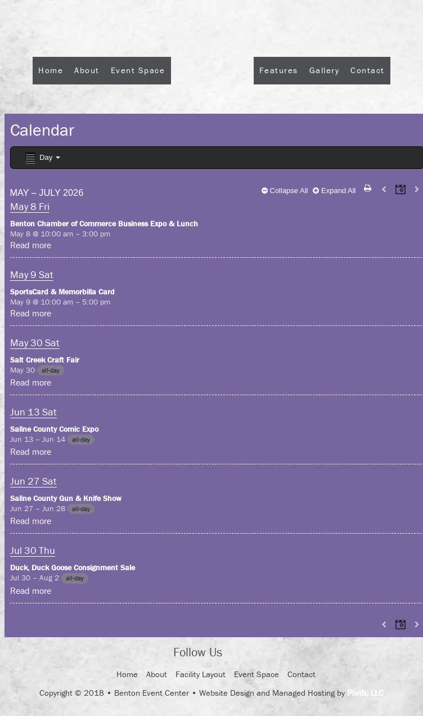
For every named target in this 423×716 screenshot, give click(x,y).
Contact (367, 70)
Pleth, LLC (365, 692)
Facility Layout (201, 674)
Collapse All (285, 190)
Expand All (334, 190)
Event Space (138, 70)
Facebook (240, 653)
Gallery (324, 70)
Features (278, 70)
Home (50, 70)
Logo (212, 100)
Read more (30, 244)
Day (42, 158)
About (87, 70)
